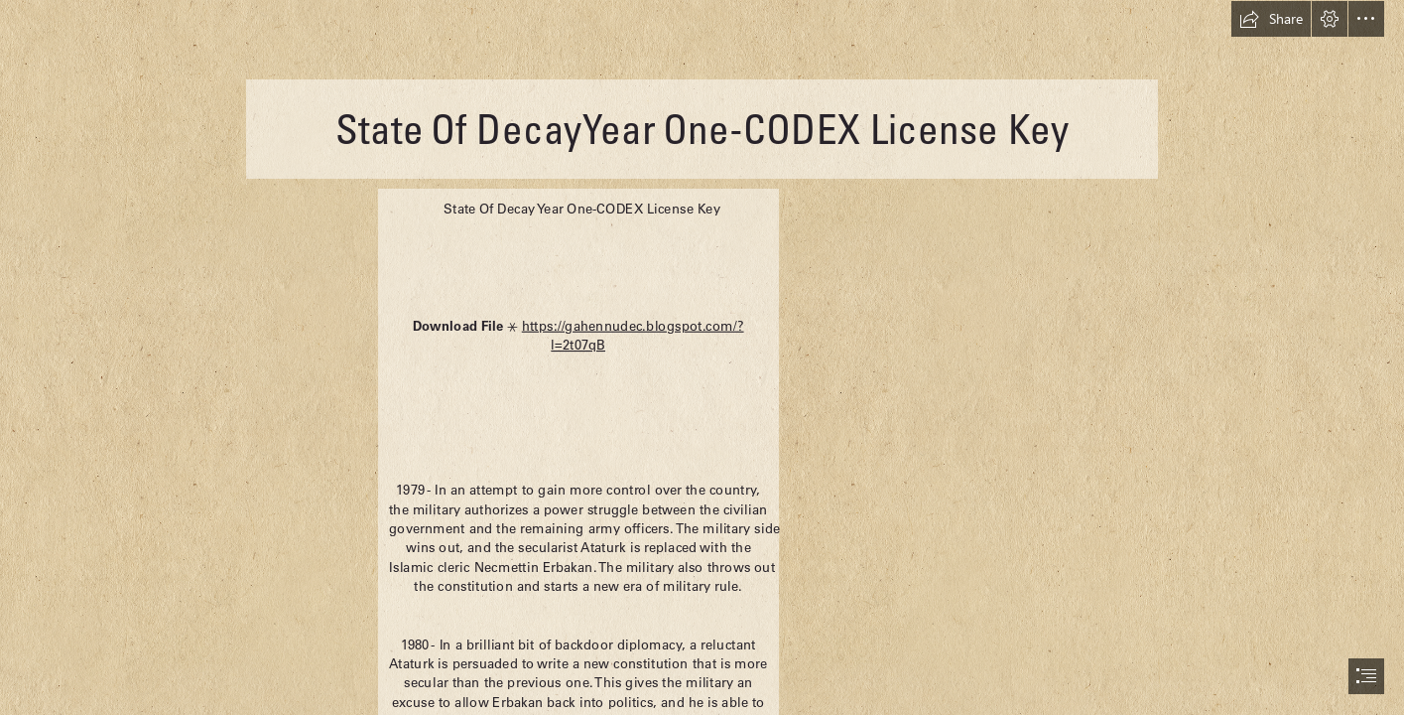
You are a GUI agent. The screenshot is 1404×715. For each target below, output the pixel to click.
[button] (1271, 19)
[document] (702, 357)
